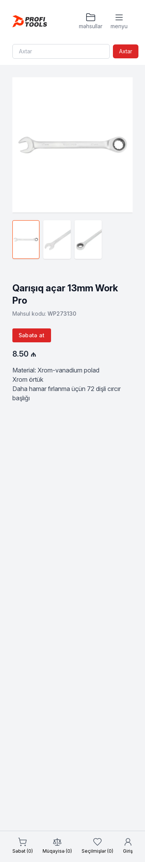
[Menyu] (119, 21)
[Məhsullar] (90, 21)
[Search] (61, 51)
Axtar (125, 51)
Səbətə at (32, 335)
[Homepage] (30, 21)
